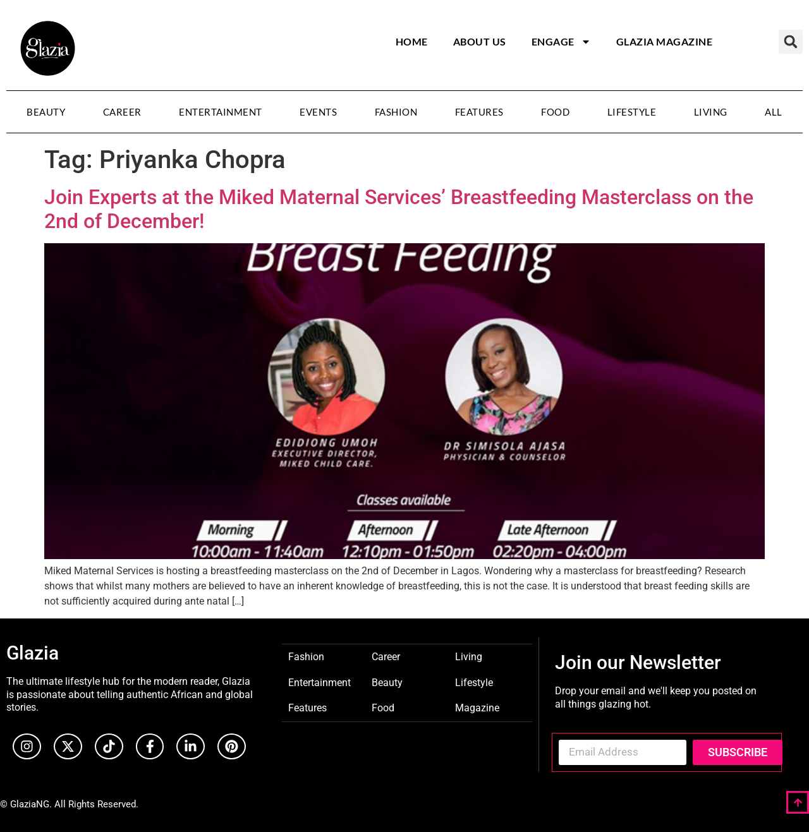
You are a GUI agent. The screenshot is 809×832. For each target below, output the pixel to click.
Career (122, 112)
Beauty (46, 112)
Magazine (477, 707)
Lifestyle (632, 112)
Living (710, 112)
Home (412, 41)
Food (555, 112)
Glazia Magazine (664, 41)
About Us (479, 41)
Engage (561, 41)
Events (318, 112)
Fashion (396, 112)
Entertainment (220, 112)
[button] (791, 42)
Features (479, 112)
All (773, 112)
